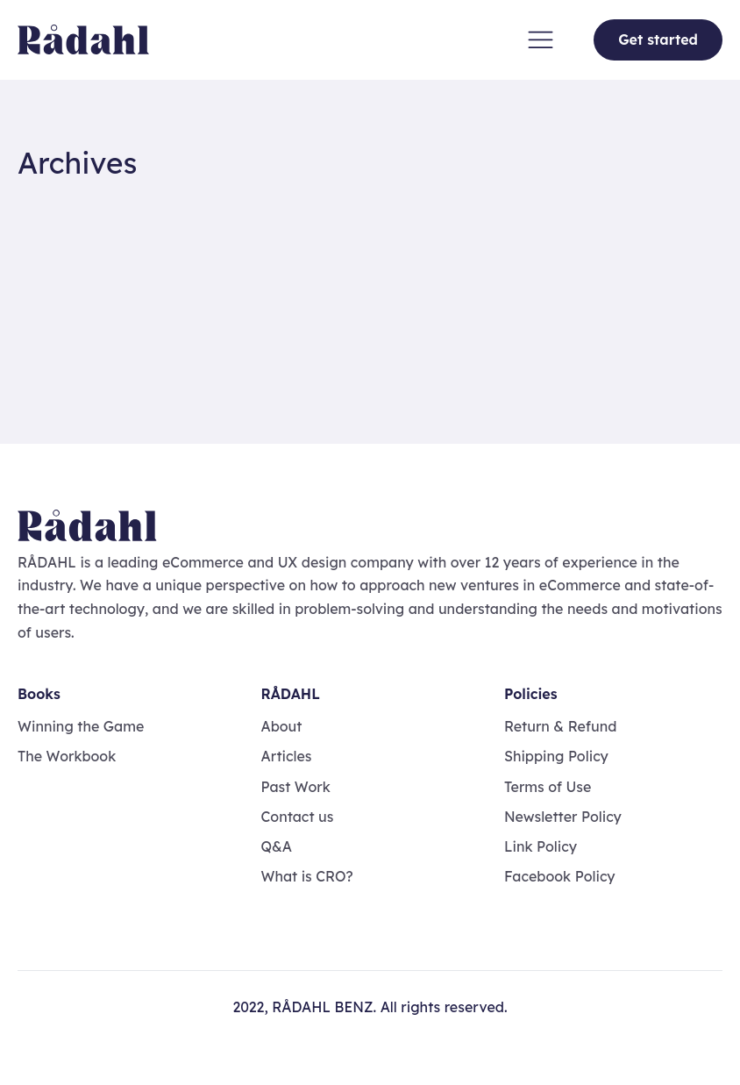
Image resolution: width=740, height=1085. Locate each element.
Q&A (276, 846)
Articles (285, 756)
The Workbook (67, 756)
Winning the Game (81, 726)
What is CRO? (306, 876)
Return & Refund (560, 726)
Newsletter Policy (563, 816)
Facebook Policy (559, 876)
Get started (658, 39)
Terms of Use (548, 787)
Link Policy (540, 846)
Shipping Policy (556, 756)
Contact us (296, 816)
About (281, 726)
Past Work (295, 787)
